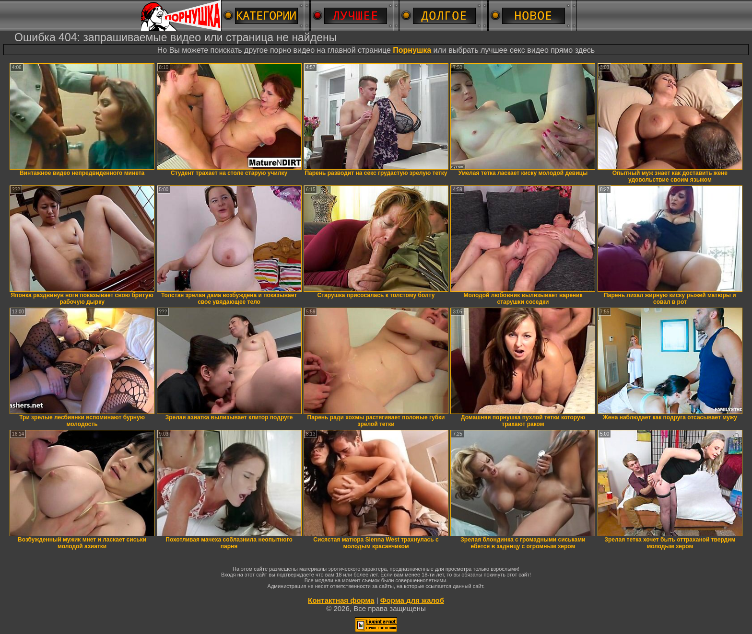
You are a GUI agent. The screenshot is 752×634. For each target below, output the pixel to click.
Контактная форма (341, 600)
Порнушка (412, 50)
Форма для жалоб (412, 600)
